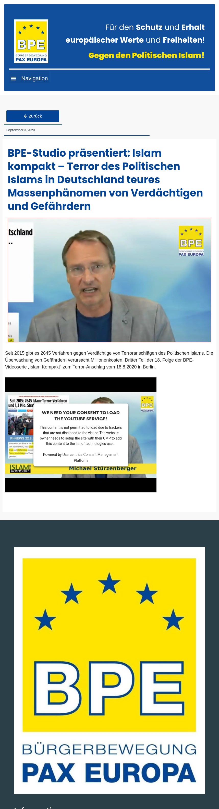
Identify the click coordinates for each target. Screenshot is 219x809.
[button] (29, 77)
